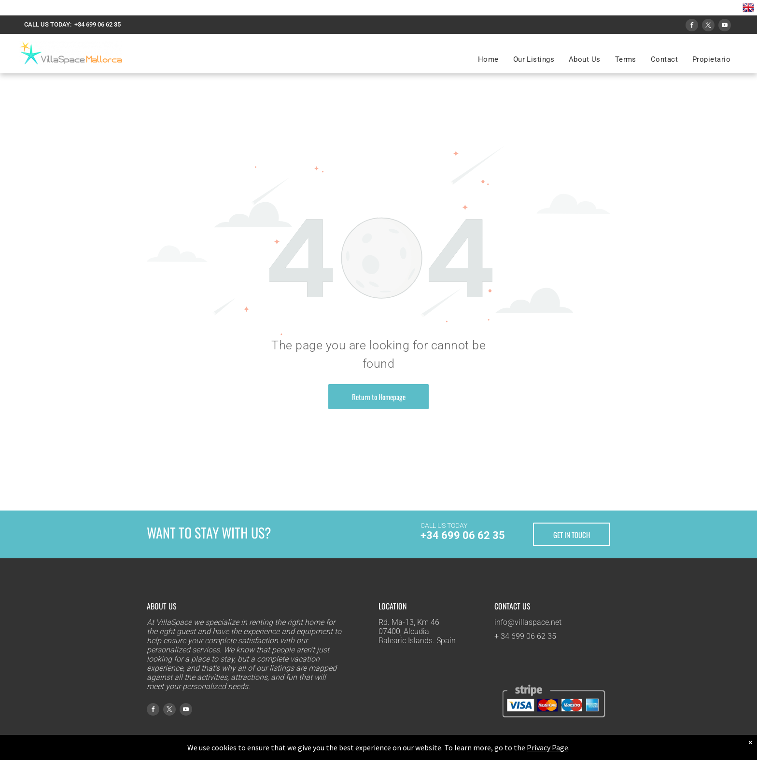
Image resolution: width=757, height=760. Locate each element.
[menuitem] (488, 59)
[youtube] (724, 26)
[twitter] (708, 26)
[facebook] (692, 26)
